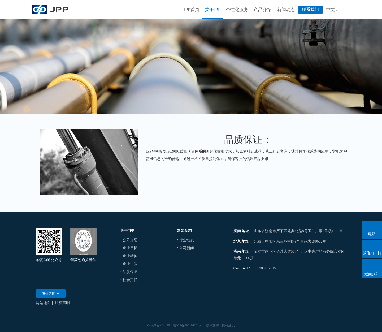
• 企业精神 (128, 256)
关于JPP (213, 9)
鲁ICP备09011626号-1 (188, 325)
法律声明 (62, 303)
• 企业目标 (128, 248)
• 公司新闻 (185, 248)
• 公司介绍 (128, 240)
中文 (332, 9)
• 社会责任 (128, 280)
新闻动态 (286, 9)
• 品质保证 (128, 272)
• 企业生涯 (128, 264)
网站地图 (43, 303)
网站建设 (228, 325)
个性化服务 (237, 9)
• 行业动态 (185, 240)
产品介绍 (263, 9)
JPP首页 (191, 9)
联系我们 (310, 9)
